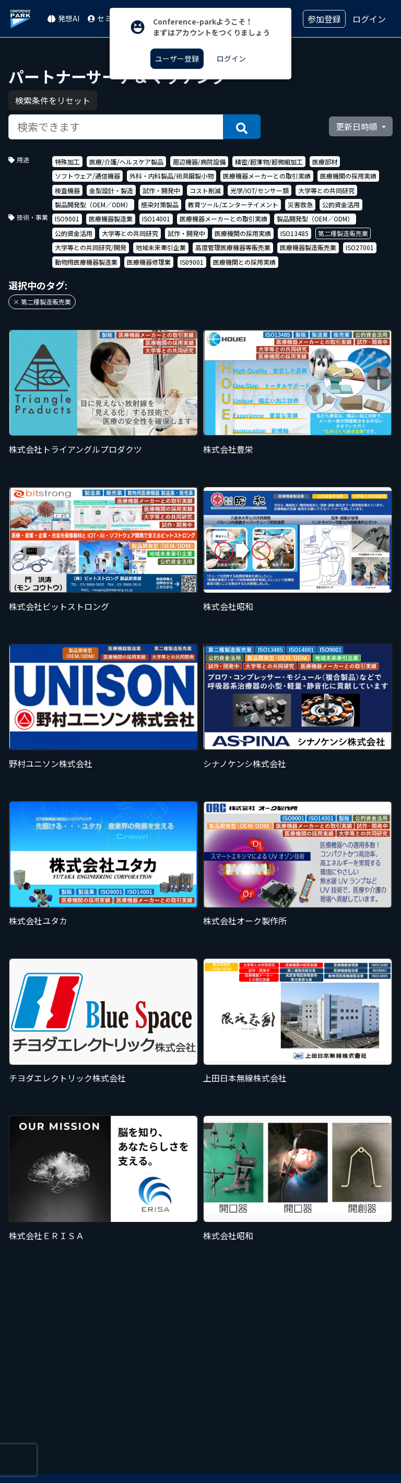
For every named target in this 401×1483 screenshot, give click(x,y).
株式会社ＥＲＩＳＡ (46, 1235)
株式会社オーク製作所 (245, 920)
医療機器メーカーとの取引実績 (267, 175)
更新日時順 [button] (358, 126)
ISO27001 (360, 247)
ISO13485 (294, 233)
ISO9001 (67, 218)
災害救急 (300, 204)
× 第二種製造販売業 (42, 301)
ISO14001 (156, 218)
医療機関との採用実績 (244, 261)
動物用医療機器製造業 (86, 261)
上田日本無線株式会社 (245, 1078)
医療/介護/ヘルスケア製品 (126, 161)
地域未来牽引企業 (161, 247)
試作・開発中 (161, 190)
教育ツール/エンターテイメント (233, 204)
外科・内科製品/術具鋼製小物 (171, 175)
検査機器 (67, 190)
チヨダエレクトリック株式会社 (67, 1078)
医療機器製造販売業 (308, 247)
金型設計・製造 (111, 190)
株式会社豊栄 (228, 449)
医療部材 (324, 161)
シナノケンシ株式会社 (244, 763)
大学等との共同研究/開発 (90, 247)
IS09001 (192, 261)
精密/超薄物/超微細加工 (269, 161)
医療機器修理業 (149, 261)
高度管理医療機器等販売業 (232, 247)
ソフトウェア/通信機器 (87, 175)
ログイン (369, 19)
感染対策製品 (160, 204)
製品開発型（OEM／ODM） (93, 204)
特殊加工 (67, 161)
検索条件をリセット (52, 100)
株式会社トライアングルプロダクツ (75, 449)
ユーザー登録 (177, 58)
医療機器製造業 (111, 218)
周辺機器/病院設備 (199, 161)
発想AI (63, 18)
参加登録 (324, 19)
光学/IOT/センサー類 (259, 190)
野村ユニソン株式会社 (50, 763)
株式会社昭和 (228, 606)
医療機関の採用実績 (348, 175)
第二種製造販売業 (343, 233)
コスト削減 (205, 190)
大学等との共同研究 (326, 190)
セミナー (107, 18)
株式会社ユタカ (38, 920)
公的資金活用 (341, 204)
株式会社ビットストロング (59, 606)
